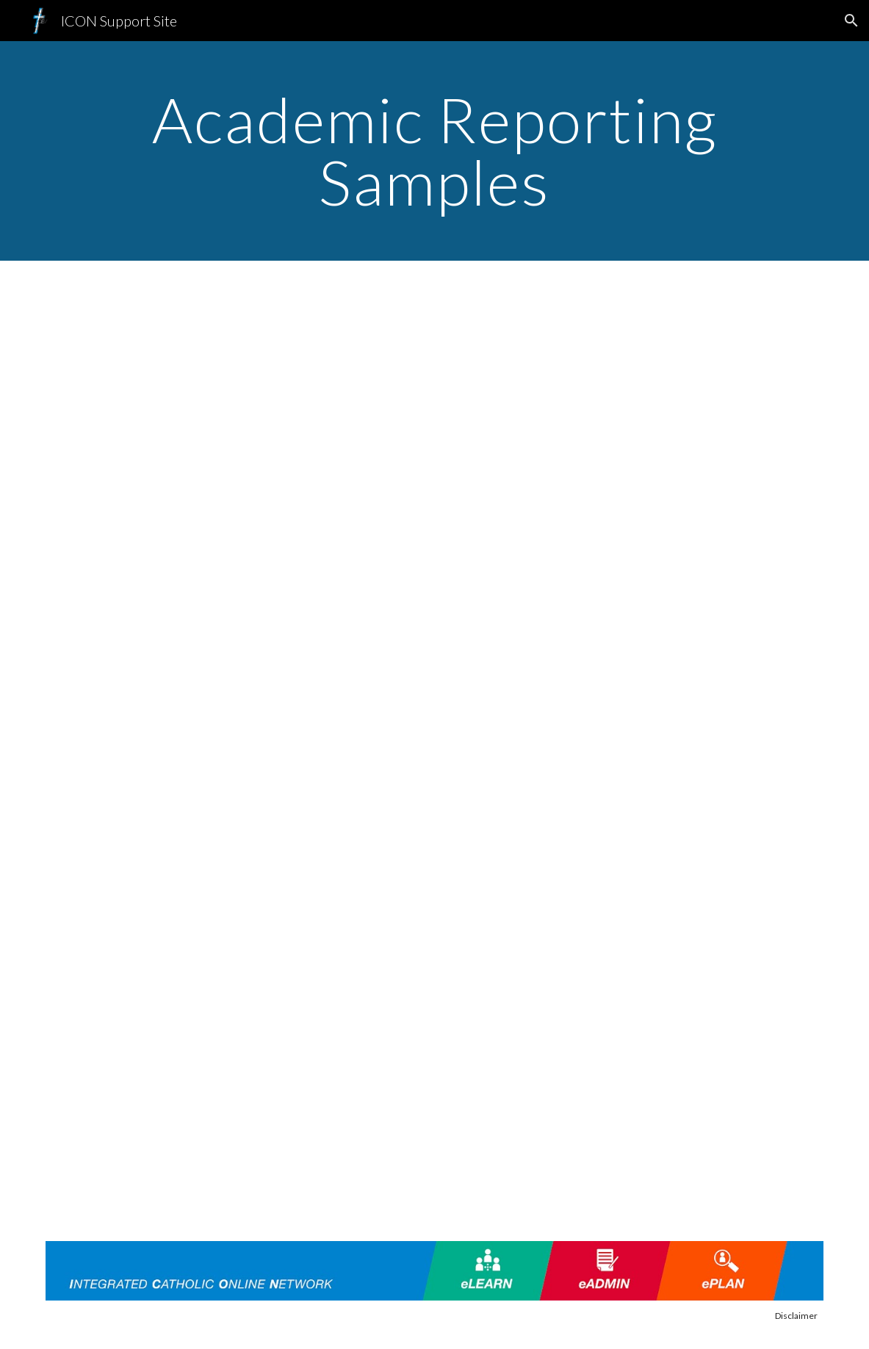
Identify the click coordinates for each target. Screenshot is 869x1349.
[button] (851, 20)
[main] (435, 151)
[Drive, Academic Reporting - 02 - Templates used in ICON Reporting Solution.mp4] (434, 1026)
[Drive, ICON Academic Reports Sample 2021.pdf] (434, 545)
